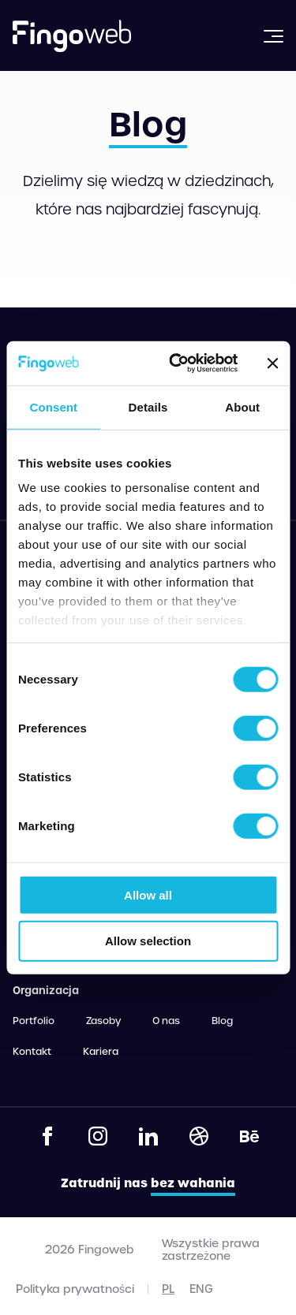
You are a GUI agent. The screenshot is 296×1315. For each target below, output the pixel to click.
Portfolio (33, 1021)
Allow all (148, 894)
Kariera (100, 1051)
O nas (166, 1021)
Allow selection (148, 941)
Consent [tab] (53, 406)
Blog (222, 1021)
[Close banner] (272, 363)
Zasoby (103, 1021)
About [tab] (242, 406)
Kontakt (32, 1051)
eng (201, 1289)
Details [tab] (148, 406)
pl (168, 1289)
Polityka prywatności (75, 1289)
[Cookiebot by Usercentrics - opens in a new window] (176, 363)
